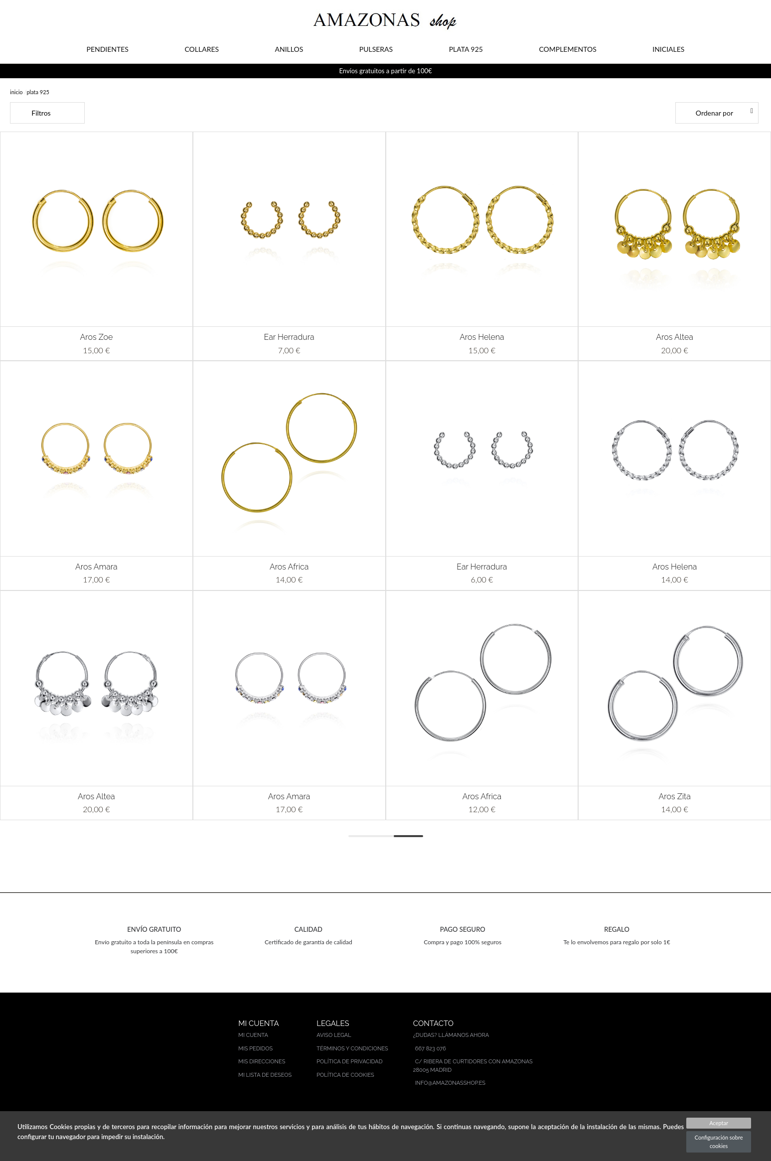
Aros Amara (96, 567)
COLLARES (201, 49)
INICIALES (668, 49)
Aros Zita (674, 796)
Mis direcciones (261, 1061)
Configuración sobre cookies (719, 1141)
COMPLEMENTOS (567, 49)
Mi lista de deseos (265, 1075)
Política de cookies (345, 1075)
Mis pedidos (255, 1048)
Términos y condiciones (352, 1048)
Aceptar (718, 1123)
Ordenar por (714, 113)
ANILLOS (289, 49)
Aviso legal (333, 1035)
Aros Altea (674, 337)
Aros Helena (482, 337)
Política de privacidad (349, 1061)
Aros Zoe (96, 337)
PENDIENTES (108, 49)
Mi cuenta (253, 1035)
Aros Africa (289, 567)
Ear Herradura (289, 337)
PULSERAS (376, 49)
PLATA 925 (466, 49)
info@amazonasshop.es (450, 1083)
